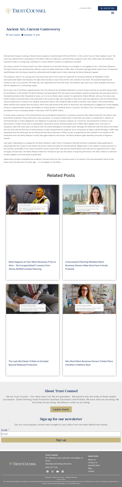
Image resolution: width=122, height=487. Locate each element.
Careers (91, 471)
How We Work (94, 465)
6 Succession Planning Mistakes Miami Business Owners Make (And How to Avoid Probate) (86, 265)
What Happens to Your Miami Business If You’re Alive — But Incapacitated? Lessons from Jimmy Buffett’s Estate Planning (32, 265)
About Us (92, 459)
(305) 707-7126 (51, 467)
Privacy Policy (61, 479)
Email (4, 430)
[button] (112, 12)
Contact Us (93, 462)
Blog (90, 468)
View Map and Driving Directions (58, 464)
